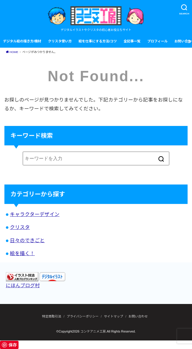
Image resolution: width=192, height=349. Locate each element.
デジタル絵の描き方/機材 (22, 41)
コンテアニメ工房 (93, 331)
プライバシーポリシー (82, 316)
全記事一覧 (132, 41)
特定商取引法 (51, 316)
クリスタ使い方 (60, 41)
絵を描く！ (22, 253)
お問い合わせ (138, 316)
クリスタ (20, 227)
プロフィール (157, 41)
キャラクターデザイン (34, 214)
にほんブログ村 (23, 285)
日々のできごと (27, 240)
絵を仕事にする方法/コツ (98, 41)
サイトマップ (113, 316)
